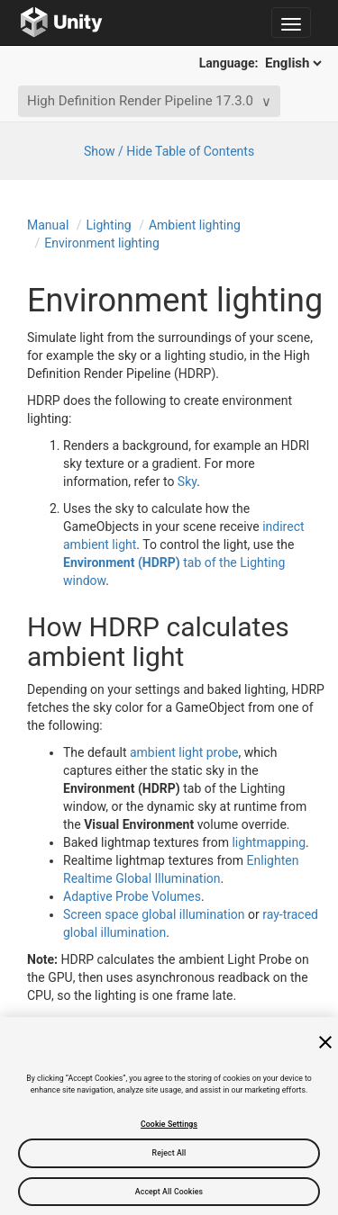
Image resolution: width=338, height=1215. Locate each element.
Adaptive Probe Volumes (132, 896)
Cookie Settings (169, 1124)
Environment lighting (102, 243)
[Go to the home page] (62, 22)
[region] (169, 1116)
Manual (48, 225)
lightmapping (269, 842)
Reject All (169, 1152)
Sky (187, 481)
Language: (261, 63)
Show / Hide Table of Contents (169, 151)
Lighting (109, 225)
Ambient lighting (195, 225)
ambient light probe (184, 752)
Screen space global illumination (154, 914)
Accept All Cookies (169, 1191)
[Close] (325, 1042)
